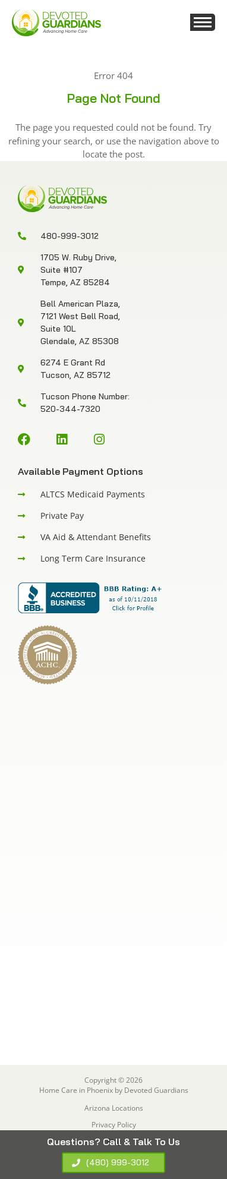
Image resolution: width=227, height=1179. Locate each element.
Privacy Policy (114, 1125)
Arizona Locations (113, 1108)
